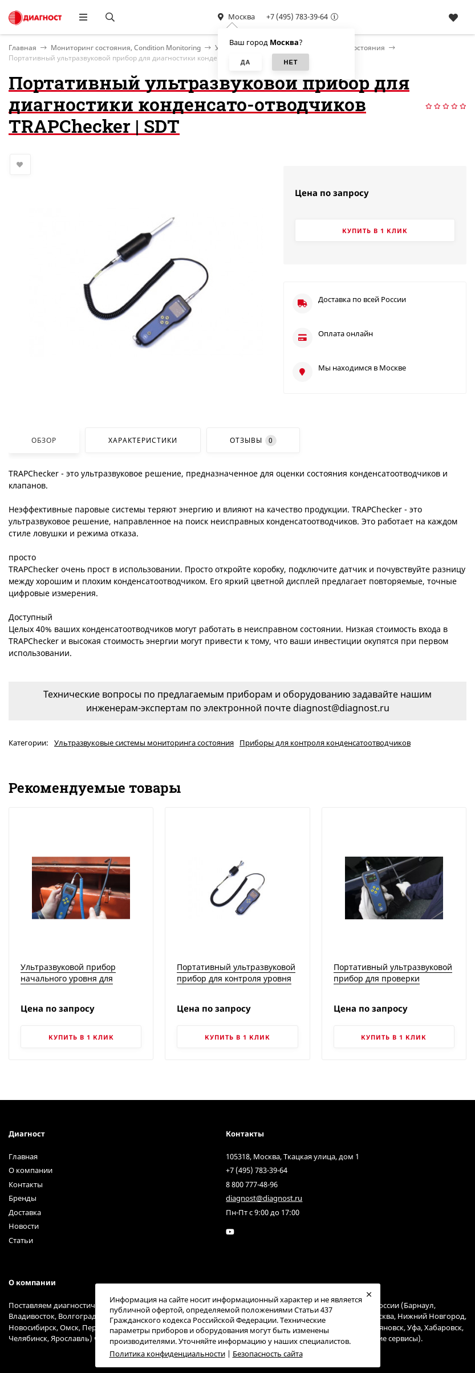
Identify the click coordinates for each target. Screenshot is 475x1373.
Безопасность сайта (268, 1353)
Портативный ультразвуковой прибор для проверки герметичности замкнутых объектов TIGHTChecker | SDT (393, 983)
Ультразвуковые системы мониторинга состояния (144, 743)
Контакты (26, 1184)
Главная (23, 1156)
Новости (24, 1226)
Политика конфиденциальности (167, 1353)
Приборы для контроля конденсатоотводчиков (325, 743)
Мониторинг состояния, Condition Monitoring (126, 47)
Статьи (21, 1240)
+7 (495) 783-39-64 (297, 16)
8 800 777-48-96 (252, 1184)
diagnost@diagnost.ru (264, 1198)
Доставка (25, 1212)
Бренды (22, 1198)
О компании (30, 1170)
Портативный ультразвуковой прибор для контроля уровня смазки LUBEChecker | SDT (236, 978)
